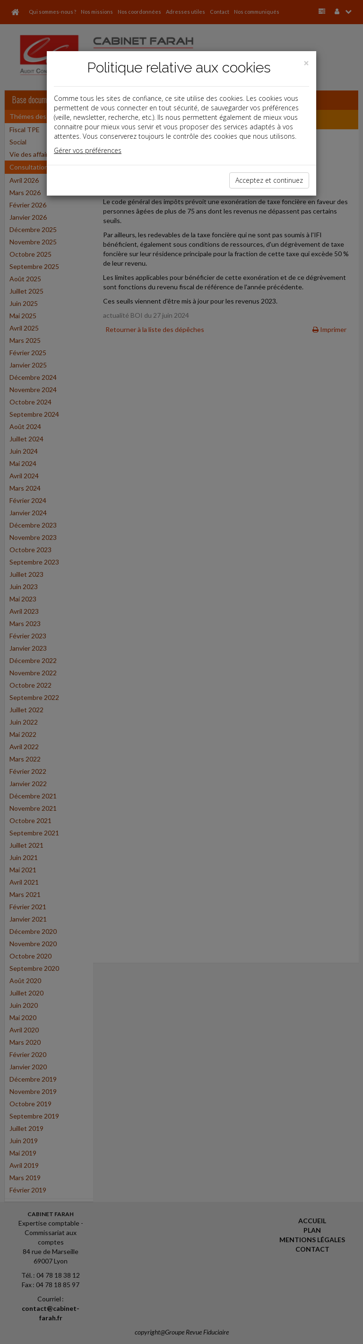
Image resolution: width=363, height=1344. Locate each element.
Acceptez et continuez (269, 180)
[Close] (306, 63)
